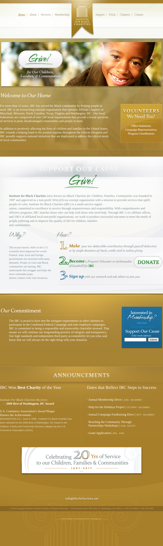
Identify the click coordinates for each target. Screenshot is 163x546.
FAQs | (114, 14)
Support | (101, 14)
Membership (75, 14)
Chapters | (127, 14)
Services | (47, 14)
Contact (139, 14)
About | (34, 14)
